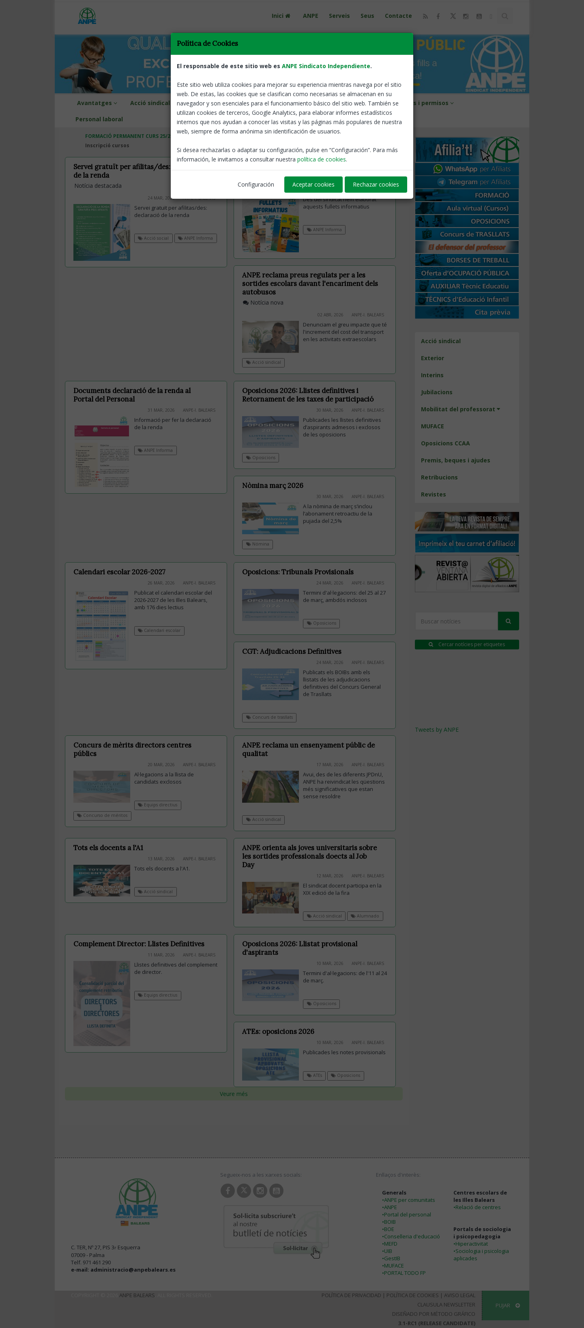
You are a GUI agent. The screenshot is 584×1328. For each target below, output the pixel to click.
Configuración (256, 184)
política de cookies (321, 159)
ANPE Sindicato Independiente (326, 66)
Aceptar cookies (313, 184)
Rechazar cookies (376, 184)
